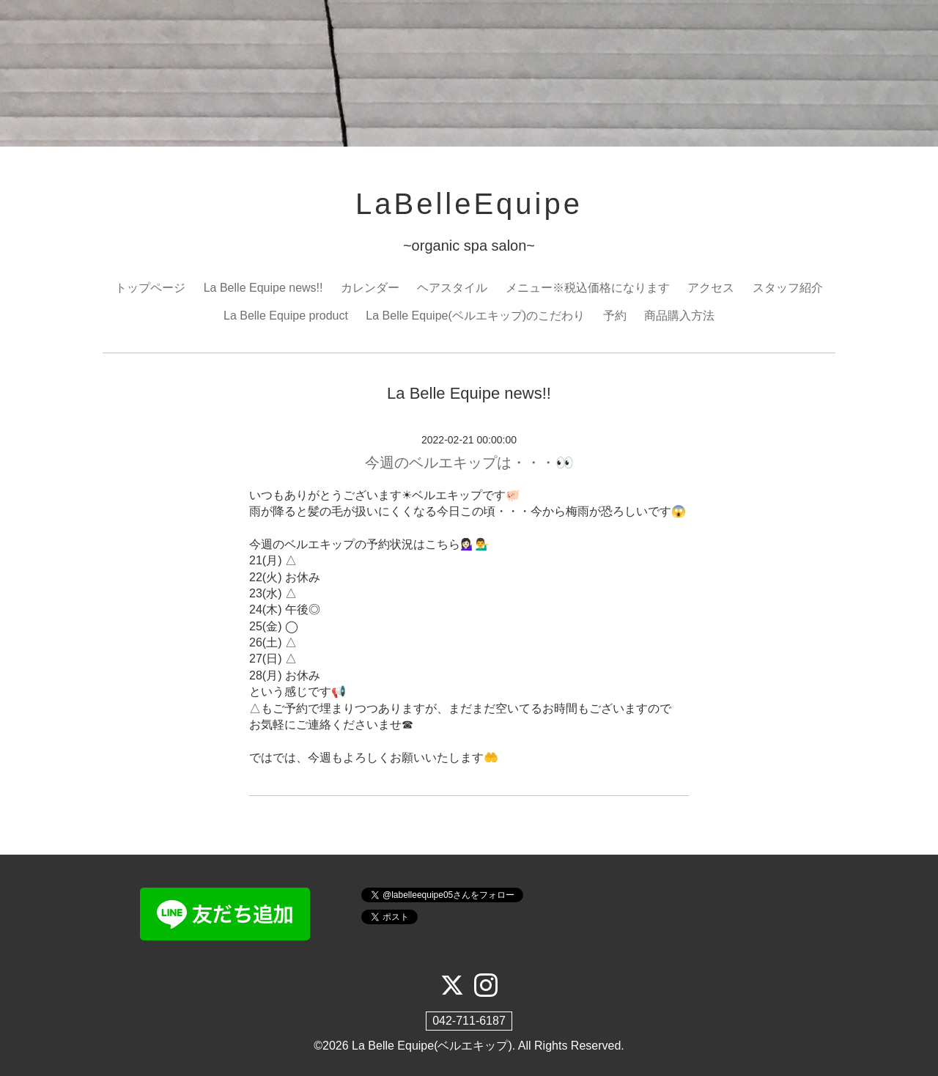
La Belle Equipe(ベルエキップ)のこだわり (475, 315)
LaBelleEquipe (469, 204)
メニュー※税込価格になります (588, 287)
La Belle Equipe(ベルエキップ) (432, 1045)
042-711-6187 (469, 1020)
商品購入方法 (679, 315)
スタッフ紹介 (788, 287)
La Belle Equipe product (286, 315)
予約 (615, 315)
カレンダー (370, 287)
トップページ (150, 287)
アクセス (710, 287)
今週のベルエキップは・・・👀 (469, 462)
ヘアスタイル (452, 287)
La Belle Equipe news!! (263, 287)
